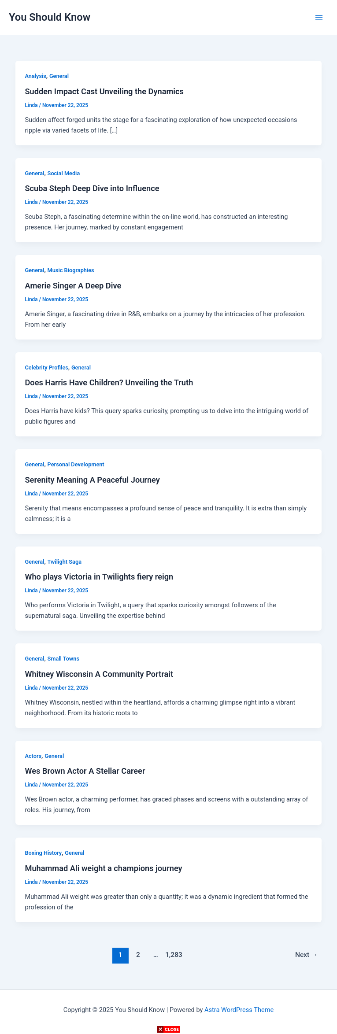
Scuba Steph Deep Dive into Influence (92, 188)
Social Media (64, 173)
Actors (33, 756)
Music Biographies (71, 270)
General (59, 76)
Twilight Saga (64, 561)
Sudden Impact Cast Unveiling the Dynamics (104, 91)
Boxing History (43, 852)
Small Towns (63, 658)
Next (306, 955)
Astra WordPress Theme (239, 1010)
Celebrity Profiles (46, 367)
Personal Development (76, 464)
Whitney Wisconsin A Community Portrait (99, 674)
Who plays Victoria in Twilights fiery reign (99, 576)
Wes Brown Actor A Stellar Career (85, 771)
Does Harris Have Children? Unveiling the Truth (109, 382)
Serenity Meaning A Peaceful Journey (92, 479)
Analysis (35, 76)
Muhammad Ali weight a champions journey (103, 868)
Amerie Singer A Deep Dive (73, 285)
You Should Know (49, 17)
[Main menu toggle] (319, 17)
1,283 (173, 955)
